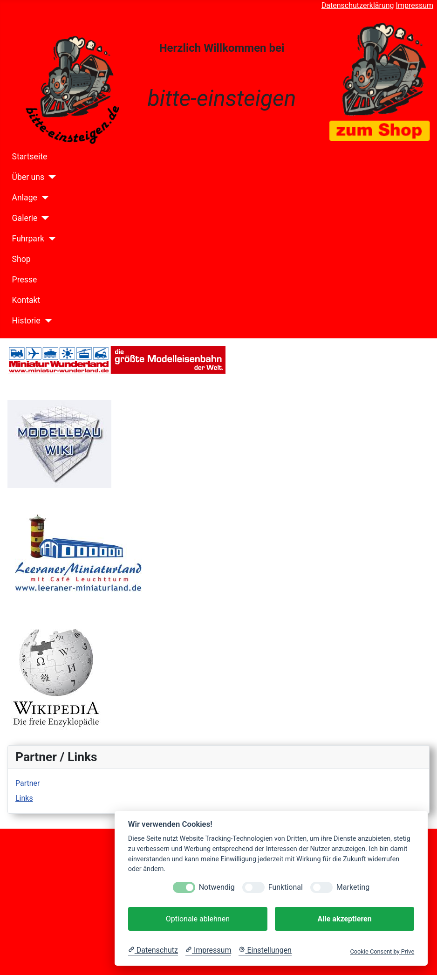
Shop (21, 259)
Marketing (352, 887)
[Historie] (46, 321)
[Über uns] (50, 177)
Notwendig (217, 887)
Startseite (30, 156)
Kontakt (26, 300)
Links (24, 798)
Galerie (25, 218)
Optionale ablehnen (198, 918)
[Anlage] (43, 197)
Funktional (285, 887)
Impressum (415, 5)
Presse (24, 279)
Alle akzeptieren (344, 918)
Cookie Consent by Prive (382, 951)
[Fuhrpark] (50, 238)
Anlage (24, 197)
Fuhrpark (28, 238)
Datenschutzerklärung (357, 5)
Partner (27, 783)
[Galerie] (43, 218)
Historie (26, 320)
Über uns (28, 177)
